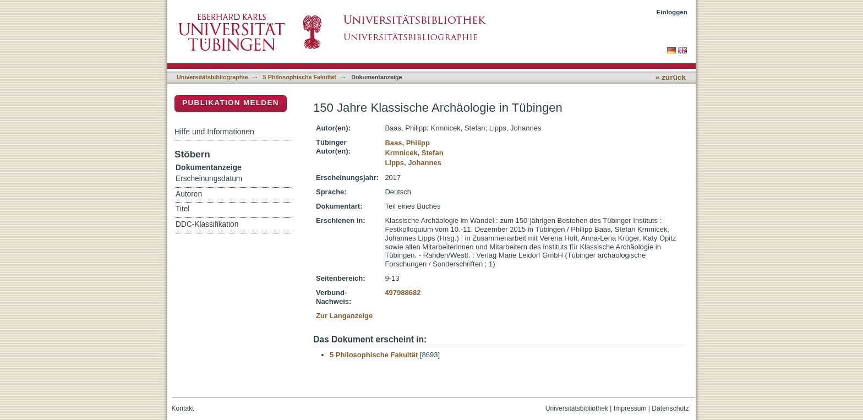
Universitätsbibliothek (576, 408)
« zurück (671, 77)
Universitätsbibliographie (212, 77)
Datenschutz (670, 408)
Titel (182, 209)
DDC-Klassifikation (207, 224)
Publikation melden (230, 103)
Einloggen (672, 11)
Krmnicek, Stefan (414, 153)
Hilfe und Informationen (214, 131)
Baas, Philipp (407, 143)
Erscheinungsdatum (209, 178)
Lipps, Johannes (413, 163)
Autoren (189, 194)
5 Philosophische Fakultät (299, 77)
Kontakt (183, 408)
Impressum (630, 408)
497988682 (402, 292)
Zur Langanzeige (344, 316)
